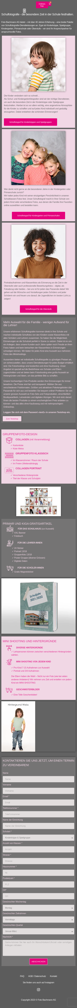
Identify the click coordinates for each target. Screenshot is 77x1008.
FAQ (22, 976)
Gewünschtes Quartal (13, 925)
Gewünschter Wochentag (14, 902)
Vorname (7, 785)
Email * (6, 797)
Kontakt (53, 976)
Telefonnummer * (10, 808)
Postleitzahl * (9, 878)
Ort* (4, 890)
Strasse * (7, 855)
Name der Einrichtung (13, 820)
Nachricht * (8, 937)
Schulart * (7, 832)
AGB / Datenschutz (37, 976)
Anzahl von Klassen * (12, 843)
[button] (73, 7)
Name (5, 773)
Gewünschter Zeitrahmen (14, 914)
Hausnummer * (10, 867)
